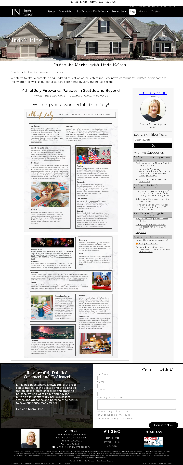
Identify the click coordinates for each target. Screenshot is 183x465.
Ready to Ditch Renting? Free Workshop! (151, 180)
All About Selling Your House (148, 186)
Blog (132, 11)
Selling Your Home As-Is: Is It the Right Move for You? (152, 200)
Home (52, 11)
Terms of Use (112, 438)
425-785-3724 (107, 1)
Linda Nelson (153, 92)
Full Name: (103, 374)
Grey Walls (141, 232)
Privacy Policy (112, 442)
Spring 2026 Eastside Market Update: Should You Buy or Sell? (151, 226)
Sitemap (112, 446)
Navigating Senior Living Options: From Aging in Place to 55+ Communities (153, 207)
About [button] (141, 11)
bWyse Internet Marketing (161, 463)
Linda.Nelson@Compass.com (73, 447)
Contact (156, 11)
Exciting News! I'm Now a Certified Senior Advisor (153, 164)
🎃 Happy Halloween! (147, 243)
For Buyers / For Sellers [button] (91, 11)
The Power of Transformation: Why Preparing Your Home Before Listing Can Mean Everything (153, 193)
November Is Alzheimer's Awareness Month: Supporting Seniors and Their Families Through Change (153, 172)
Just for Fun (149, 236)
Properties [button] (118, 11)
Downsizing (66, 11)
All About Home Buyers (152, 158)
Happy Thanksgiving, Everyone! (152, 240)
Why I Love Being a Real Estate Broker (152, 220)
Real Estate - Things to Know (149, 214)
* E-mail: (102, 382)
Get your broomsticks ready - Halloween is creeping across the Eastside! (153, 249)
